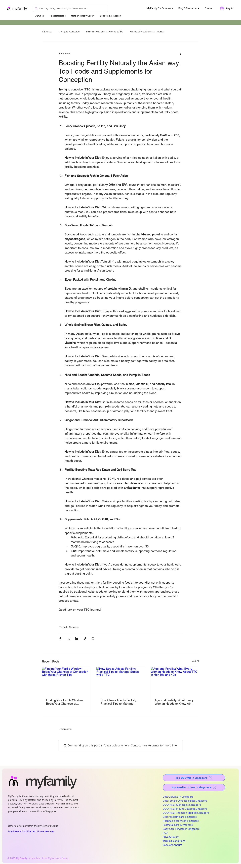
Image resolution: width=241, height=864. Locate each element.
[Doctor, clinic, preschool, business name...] (70, 8)
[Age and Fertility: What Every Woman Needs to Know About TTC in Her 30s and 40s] (175, 680)
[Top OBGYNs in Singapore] (194, 777)
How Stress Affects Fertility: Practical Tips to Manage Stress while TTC (118, 701)
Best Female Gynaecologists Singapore (185, 800)
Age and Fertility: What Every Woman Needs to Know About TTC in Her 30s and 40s (175, 701)
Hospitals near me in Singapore (181, 820)
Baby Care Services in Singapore (181, 828)
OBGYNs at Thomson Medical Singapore (186, 812)
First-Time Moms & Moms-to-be (104, 31)
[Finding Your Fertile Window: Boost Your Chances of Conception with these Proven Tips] (66, 680)
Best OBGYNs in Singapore (178, 796)
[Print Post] (93, 638)
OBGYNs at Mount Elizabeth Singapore (185, 808)
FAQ (165, 832)
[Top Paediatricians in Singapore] (194, 787)
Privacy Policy (171, 836)
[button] (82, 15)
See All (195, 660)
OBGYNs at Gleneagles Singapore (182, 804)
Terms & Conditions (174, 840)
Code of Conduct (172, 844)
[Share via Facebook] (60, 638)
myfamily (19, 8)
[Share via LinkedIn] (76, 638)
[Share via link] (84, 638)
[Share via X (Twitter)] (68, 638)
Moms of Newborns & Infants (147, 31)
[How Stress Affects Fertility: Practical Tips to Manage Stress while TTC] (120, 680)
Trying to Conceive (68, 31)
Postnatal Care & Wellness (178, 824)
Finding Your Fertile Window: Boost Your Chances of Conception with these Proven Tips (66, 701)
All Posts (47, 31)
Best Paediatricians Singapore (180, 816)
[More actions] (180, 54)
